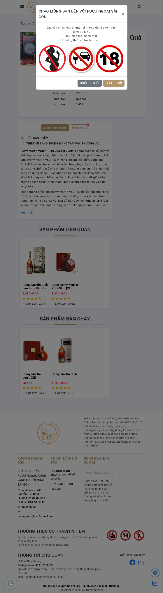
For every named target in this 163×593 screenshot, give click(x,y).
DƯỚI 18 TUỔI (89, 83)
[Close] (123, 14)
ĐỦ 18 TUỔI (114, 83)
